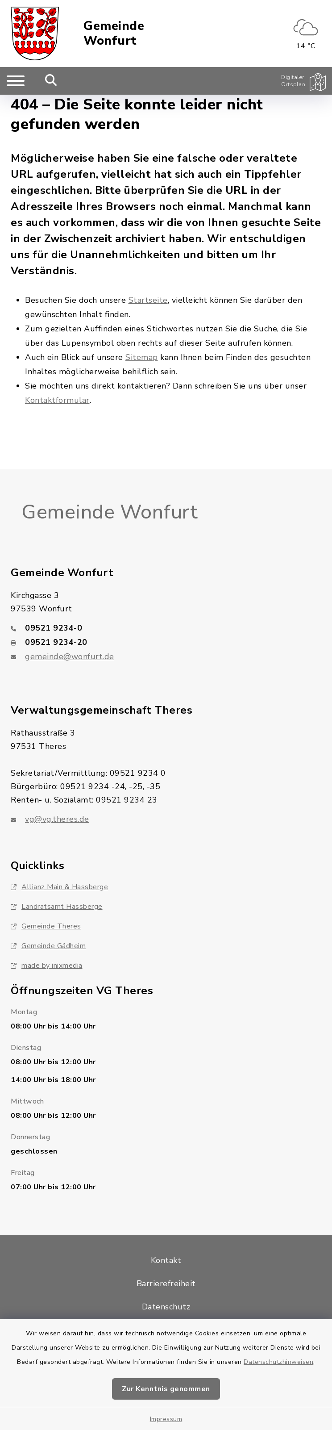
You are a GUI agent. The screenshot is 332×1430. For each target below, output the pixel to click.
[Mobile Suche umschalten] (51, 81)
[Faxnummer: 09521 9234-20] (166, 642)
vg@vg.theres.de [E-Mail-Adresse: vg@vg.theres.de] (57, 819)
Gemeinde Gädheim (48, 946)
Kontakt (166, 1260)
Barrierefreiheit (166, 1283)
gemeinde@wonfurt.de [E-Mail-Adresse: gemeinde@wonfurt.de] (69, 656)
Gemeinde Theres (46, 926)
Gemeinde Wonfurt (113, 34)
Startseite (148, 300)
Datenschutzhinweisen (278, 1362)
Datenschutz (166, 1306)
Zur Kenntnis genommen (166, 1389)
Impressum (166, 1419)
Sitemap (141, 357)
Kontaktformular (57, 400)
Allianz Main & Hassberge (59, 887)
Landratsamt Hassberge (57, 907)
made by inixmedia (47, 965)
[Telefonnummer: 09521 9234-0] (166, 628)
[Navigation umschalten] (15, 81)
